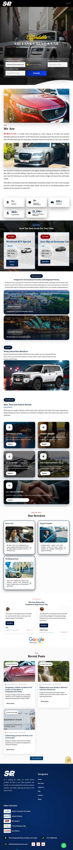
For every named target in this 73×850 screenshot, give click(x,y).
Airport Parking (11, 816)
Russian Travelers (14, 306)
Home (40, 779)
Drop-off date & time (12, 69)
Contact (40, 795)
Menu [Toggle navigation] (68, 3)
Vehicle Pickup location (13, 60)
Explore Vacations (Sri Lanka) (11, 811)
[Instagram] (38, 844)
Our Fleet (41, 783)
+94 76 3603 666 (51, 838)
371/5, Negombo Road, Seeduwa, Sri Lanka (23, 838)
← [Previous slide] (62, 608)
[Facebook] (33, 844)
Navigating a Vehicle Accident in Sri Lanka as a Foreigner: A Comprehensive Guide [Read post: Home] (18, 689)
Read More (10, 623)
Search (36, 73)
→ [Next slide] (67, 608)
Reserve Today (12, 263)
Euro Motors (11, 831)
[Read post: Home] (19, 671)
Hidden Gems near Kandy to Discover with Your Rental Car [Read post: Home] (53, 688)
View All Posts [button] (36, 758)
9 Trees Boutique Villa (11, 826)
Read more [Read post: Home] (10, 703)
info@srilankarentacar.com (18, 844)
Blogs (39, 799)
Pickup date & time (54, 60)
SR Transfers (11, 821)
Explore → (11, 444)
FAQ (39, 791)
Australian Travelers (15, 332)
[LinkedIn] (43, 844)
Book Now (45, 261)
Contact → (11, 500)
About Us (41, 787)
